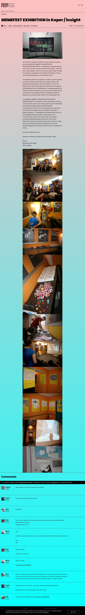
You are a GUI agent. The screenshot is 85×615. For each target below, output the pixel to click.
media (10, 26)
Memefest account (26, 482)
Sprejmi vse (74, 612)
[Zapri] (81, 611)
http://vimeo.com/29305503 (23, 565)
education (27, 26)
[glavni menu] (82, 5)
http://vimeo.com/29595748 (41, 597)
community (34, 26)
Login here (54, 482)
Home (2, 11)
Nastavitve (46, 612)
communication (18, 26)
